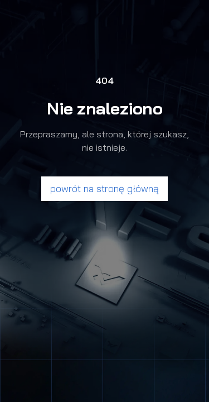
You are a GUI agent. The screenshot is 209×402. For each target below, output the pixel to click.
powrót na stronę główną (104, 188)
